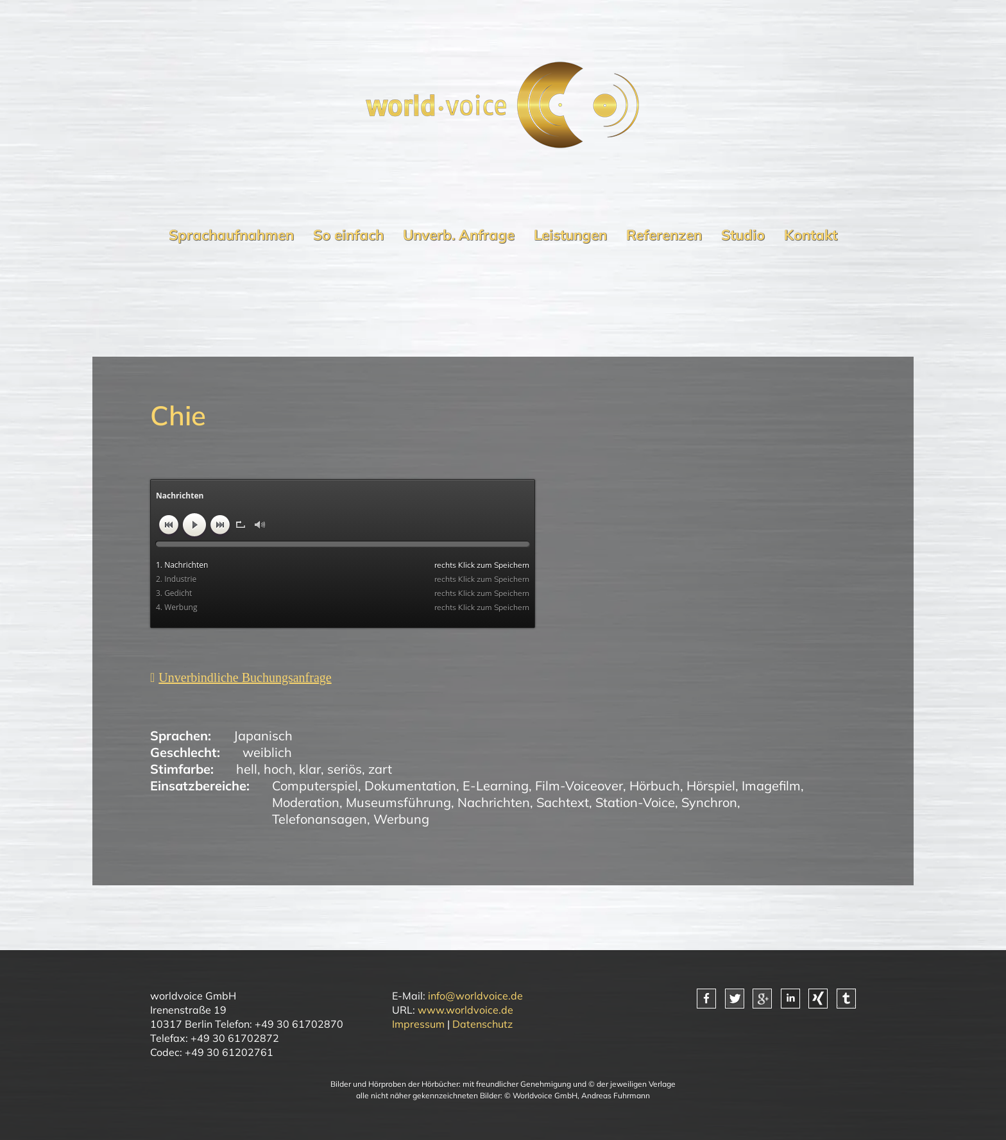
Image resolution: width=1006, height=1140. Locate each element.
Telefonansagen (319, 819)
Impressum (418, 1023)
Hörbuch (654, 786)
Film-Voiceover (579, 786)
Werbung (401, 819)
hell (246, 769)
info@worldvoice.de (475, 995)
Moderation (305, 802)
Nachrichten (493, 802)
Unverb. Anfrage (459, 235)
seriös (344, 769)
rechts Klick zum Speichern (481, 565)
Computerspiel (315, 786)
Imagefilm (771, 786)
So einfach (348, 235)
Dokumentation (410, 786)
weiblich (267, 752)
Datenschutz (482, 1023)
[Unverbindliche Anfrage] (241, 677)
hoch (278, 769)
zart (380, 769)
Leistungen (570, 235)
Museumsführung (398, 802)
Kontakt (810, 235)
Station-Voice (635, 802)
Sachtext (562, 802)
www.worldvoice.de (465, 1009)
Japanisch (263, 735)
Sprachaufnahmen (231, 235)
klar (310, 769)
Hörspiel (710, 786)
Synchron (709, 802)
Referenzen (664, 235)
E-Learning (496, 786)
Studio (743, 235)
